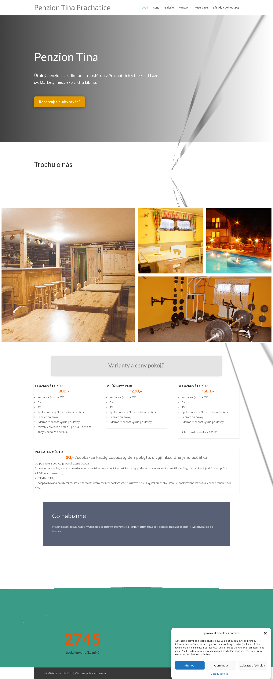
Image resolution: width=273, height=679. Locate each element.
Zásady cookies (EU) (226, 7)
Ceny (156, 7)
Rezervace (201, 7)
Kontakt (184, 7)
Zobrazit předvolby (252, 672)
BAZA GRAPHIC (63, 673)
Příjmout (189, 672)
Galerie (169, 7)
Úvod (144, 7)
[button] (265, 640)
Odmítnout (221, 672)
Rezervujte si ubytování (59, 101)
